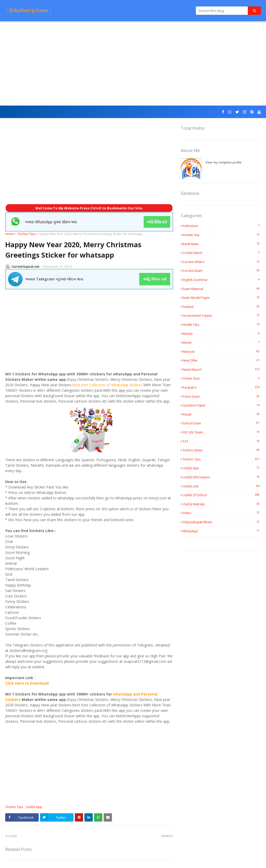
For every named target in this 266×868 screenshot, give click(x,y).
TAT (222, 441)
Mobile (222, 333)
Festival (222, 306)
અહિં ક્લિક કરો (155, 279)
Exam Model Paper (222, 297)
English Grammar (222, 279)
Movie (222, 342)
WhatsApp (222, 531)
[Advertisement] (133, 64)
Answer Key (222, 234)
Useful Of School (222, 495)
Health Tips (222, 324)
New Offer (222, 360)
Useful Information (222, 477)
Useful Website (222, 504)
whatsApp (122, 694)
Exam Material (222, 288)
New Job (222, 351)
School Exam (222, 423)
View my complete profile (223, 162)
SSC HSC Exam (222, 432)
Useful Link (222, 486)
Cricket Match (222, 252)
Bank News (222, 244)
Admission (222, 225)
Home (9, 234)
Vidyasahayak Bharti (222, 522)
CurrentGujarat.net (25, 266)
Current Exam (222, 270)
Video (222, 513)
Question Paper (222, 405)
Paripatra (222, 387)
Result (222, 414)
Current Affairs (222, 261)
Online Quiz (222, 378)
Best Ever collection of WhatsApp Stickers (107, 384)
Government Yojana (222, 315)
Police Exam (222, 396)
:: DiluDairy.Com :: (28, 10)
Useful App (34, 807)
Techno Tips (26, 234)
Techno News (222, 450)
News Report (222, 369)
